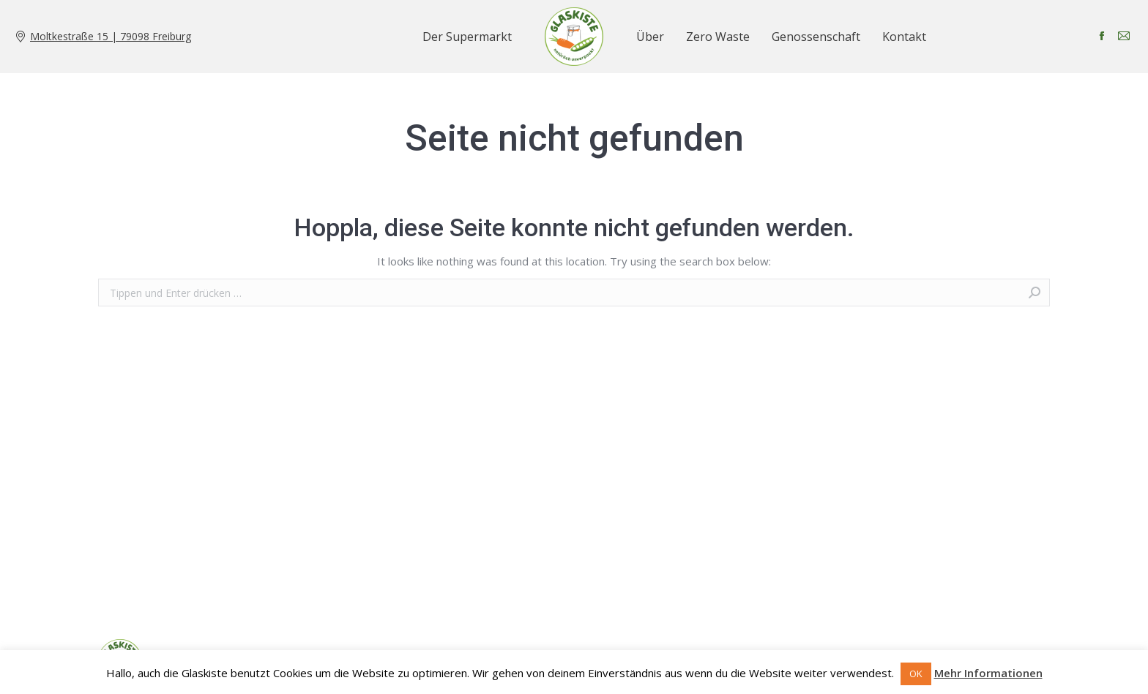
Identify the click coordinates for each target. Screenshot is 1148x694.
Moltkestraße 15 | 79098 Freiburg (110, 36)
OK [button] (915, 673)
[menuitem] (467, 36)
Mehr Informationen (988, 672)
